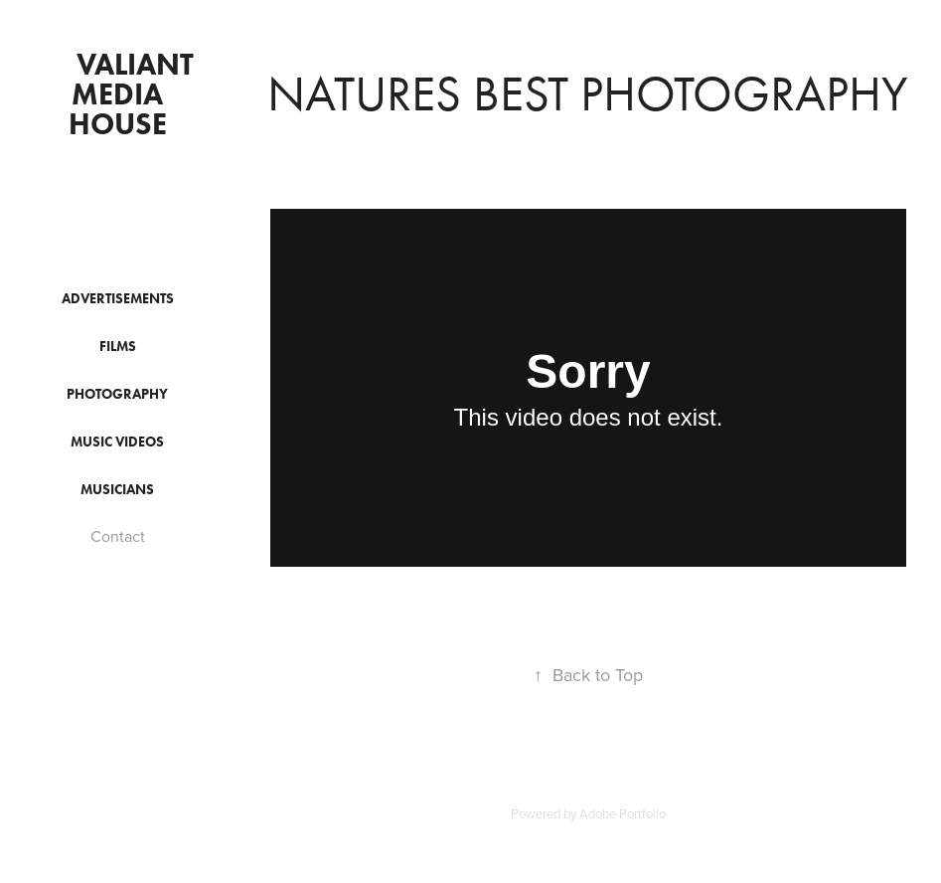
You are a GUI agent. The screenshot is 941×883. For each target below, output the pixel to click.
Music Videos (117, 442)
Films (117, 346)
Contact (117, 536)
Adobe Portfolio (622, 813)
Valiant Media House (135, 94)
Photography (117, 394)
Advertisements (118, 298)
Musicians (117, 489)
